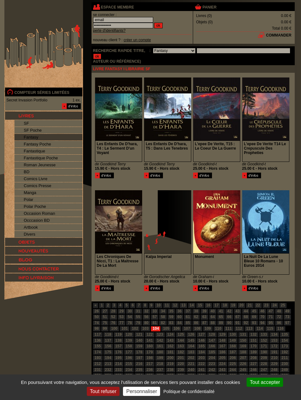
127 (201, 334)
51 (105, 317)
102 (135, 328)
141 (150, 340)
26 (97, 311)
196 (129, 358)
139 (129, 340)
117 (98, 334)
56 (146, 317)
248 (274, 370)
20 (241, 305)
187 (233, 352)
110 (218, 328)
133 (264, 334)
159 (139, 346)
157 (118, 346)
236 (150, 370)
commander (279, 35)
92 (246, 323)
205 (222, 358)
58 (163, 317)
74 (97, 323)
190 (264, 352)
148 (222, 340)
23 (266, 305)
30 (130, 311)
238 (170, 370)
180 (160, 352)
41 (221, 311)
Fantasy (31, 137)
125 (181, 334)
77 (122, 323)
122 (150, 334)
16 (208, 305)
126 (191, 334)
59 (171, 317)
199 (160, 358)
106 (176, 328)
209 (264, 358)
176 (118, 352)
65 (221, 317)
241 (201, 370)
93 (254, 323)
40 (213, 311)
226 (243, 364)
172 (274, 346)
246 (253, 370)
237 (160, 370)
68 (246, 317)
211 (284, 358)
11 (167, 305)
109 (208, 328)
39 (204, 311)
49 (287, 311)
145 (191, 340)
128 (212, 334)
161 (160, 346)
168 (233, 346)
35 (171, 311)
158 (129, 346)
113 (249, 328)
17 (217, 305)
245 (243, 370)
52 (113, 317)
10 (158, 305)
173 (284, 346)
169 (243, 346)
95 (271, 323)
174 (98, 352)
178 (139, 352)
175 (108, 352)
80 (146, 323)
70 (262, 317)
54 (130, 317)
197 (139, 358)
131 (243, 334)
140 (139, 340)
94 (262, 323)
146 (201, 340)
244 (233, 370)
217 (150, 364)
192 (284, 352)
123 (160, 334)
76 (113, 323)
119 (118, 334)
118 (108, 334)
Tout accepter (265, 382)
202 (191, 358)
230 (284, 364)
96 (279, 323)
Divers (30, 234)
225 (233, 364)
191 (274, 352)
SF (26, 123)
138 (118, 340)
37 (188, 311)
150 (243, 340)
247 (264, 370)
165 (201, 346)
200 (170, 358)
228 (264, 364)
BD (27, 171)
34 (163, 311)
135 (284, 334)
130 (233, 334)
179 (150, 352)
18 (225, 305)
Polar (28, 199)
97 (287, 323)
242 (212, 370)
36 (179, 311)
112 (239, 328)
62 (196, 317)
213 (108, 364)
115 (270, 328)
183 (191, 352)
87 (204, 323)
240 (191, 370)
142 (160, 340)
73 (287, 317)
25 (283, 305)
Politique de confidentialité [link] (189, 391)
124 (170, 334)
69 (254, 317)
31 (138, 311)
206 (233, 358)
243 (222, 370)
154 (284, 340)
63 (204, 317)
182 (181, 352)
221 (191, 364)
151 (253, 340)
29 (122, 311)
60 (179, 317)
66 (229, 317)
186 (222, 352)
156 (108, 346)
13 (183, 305)
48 (279, 311)
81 (155, 323)
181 (170, 352)
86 (196, 323)
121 (139, 334)
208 (253, 358)
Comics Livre (35, 178)
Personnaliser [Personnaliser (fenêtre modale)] (141, 391)
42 (229, 311)
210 (274, 358)
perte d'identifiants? (109, 30)
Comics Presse (37, 185)
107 (187, 328)
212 (98, 364)
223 (212, 364)
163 (181, 346)
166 (212, 346)
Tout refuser (103, 391)
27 (105, 311)
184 (201, 352)
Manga (30, 192)
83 (171, 323)
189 (253, 352)
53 (122, 317)
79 (138, 323)
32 (146, 311)
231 (98, 370)
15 (200, 305)
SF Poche (33, 130)
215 (129, 364)
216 (139, 364)
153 (274, 340)
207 (243, 358)
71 (271, 317)
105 (166, 328)
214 (118, 364)
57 (155, 317)
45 (254, 311)
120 (129, 334)
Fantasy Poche (37, 144)
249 (284, 370)
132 (253, 334)
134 (274, 334)
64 (213, 317)
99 (105, 328)
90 (229, 323)
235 (139, 370)
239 (181, 370)
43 (238, 311)
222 (201, 364)
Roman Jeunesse (40, 165)
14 (192, 305)
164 (191, 346)
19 (233, 305)
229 (274, 364)
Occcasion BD (37, 220)
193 (98, 358)
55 (138, 317)
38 (196, 311)
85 (188, 323)
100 (114, 328)
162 (170, 346)
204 (212, 358)
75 (105, 323)
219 (170, 364)
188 (243, 352)
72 (279, 317)
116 (280, 328)
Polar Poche (35, 206)
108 (197, 328)
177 (129, 352)
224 (222, 364)
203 (201, 358)
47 (271, 311)
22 (258, 305)
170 (253, 346)
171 (264, 346)
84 (179, 323)
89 (221, 323)
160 (150, 346)
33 (155, 311)
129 (222, 334)
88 (213, 323)
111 (229, 328)
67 (238, 317)
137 (108, 340)
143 (170, 340)
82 (163, 323)
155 (98, 346)
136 (98, 340)
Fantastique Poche (41, 158)
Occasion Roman (39, 213)
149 (233, 340)
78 (130, 323)
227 (253, 364)
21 (250, 305)
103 (145, 328)
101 (124, 328)
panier (209, 7)
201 (181, 358)
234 (129, 370)
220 (181, 364)
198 (150, 358)
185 (212, 352)
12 (175, 305)
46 (262, 311)
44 (246, 311)
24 (274, 305)
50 (97, 317)
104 (156, 328)
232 (108, 370)
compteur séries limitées (42, 92)
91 (238, 323)
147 (212, 340)
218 (160, 364)
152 (264, 340)
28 (113, 311)
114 (260, 328)
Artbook (31, 227)
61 (188, 317)
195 (118, 358)
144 (181, 340)
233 (118, 370)
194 (108, 358)
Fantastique (34, 151)
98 (97, 328)
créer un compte (137, 40)
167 (222, 346)
